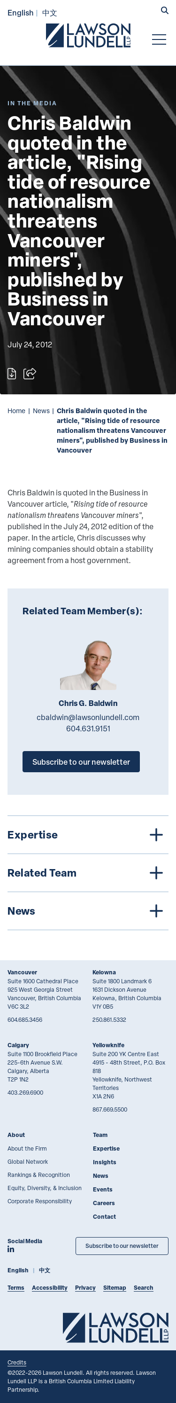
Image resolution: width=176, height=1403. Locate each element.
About (16, 1135)
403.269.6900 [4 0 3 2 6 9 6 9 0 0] (25, 1092)
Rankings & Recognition (39, 1174)
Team (100, 1135)
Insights (104, 1162)
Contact (104, 1217)
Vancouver (22, 972)
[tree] (88, 872)
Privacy (85, 1288)
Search (143, 1288)
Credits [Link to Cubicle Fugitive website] (17, 1362)
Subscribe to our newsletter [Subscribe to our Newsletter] (122, 1246)
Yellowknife (108, 1045)
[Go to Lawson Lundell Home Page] (88, 35)
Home (16, 410)
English (21, 12)
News (41, 410)
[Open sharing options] (29, 373)
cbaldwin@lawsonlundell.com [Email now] (88, 717)
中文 (49, 12)
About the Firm (27, 1148)
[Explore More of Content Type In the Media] (32, 103)
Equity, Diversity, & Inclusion (45, 1187)
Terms (16, 1288)
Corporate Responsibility (40, 1201)
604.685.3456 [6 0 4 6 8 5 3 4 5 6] (25, 1019)
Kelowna (104, 972)
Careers (104, 1203)
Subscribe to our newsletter (81, 761)
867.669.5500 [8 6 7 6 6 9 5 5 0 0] (109, 1109)
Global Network (28, 1161)
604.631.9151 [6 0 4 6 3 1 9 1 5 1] (88, 728)
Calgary (18, 1045)
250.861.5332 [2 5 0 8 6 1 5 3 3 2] (109, 1019)
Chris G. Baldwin (88, 703)
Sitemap (114, 1288)
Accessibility (50, 1288)
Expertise (106, 1148)
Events (103, 1189)
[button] (164, 11)
